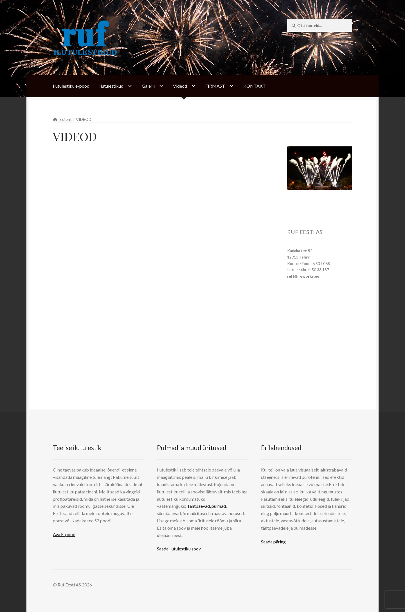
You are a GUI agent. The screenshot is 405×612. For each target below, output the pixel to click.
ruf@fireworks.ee (303, 276)
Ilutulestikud (111, 86)
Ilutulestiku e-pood (71, 86)
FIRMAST (215, 86)
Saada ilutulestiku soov (179, 548)
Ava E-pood (64, 534)
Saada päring (273, 541)
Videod (180, 86)
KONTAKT (254, 86)
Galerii (148, 86)
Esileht (66, 119)
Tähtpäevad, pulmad (206, 506)
